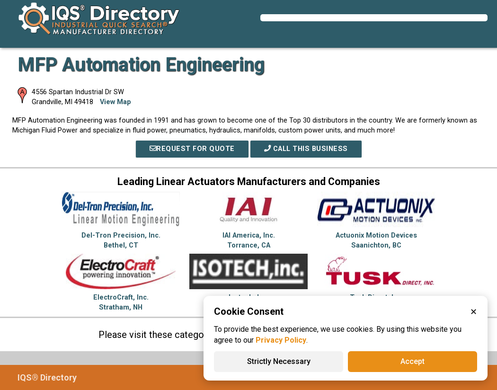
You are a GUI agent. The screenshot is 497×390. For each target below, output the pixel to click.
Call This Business (306, 149)
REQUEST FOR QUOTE (192, 149)
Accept (412, 361)
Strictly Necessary (279, 361)
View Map (115, 102)
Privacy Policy (281, 340)
